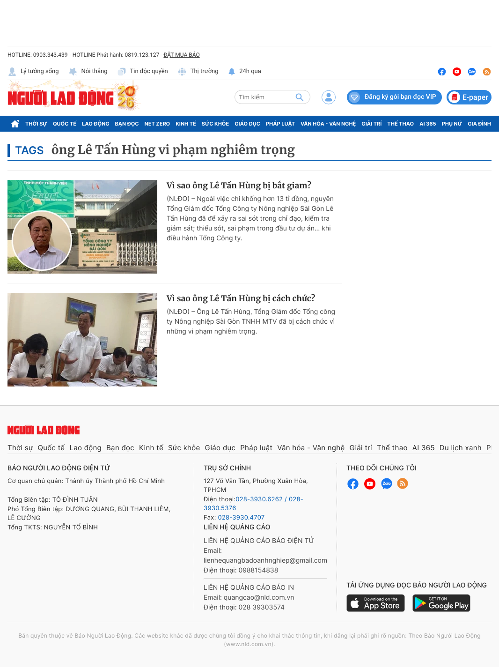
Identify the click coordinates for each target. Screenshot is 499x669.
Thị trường (198, 71)
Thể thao (400, 123)
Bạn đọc (127, 123)
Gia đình (479, 123)
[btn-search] (300, 97)
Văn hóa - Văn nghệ (328, 123)
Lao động (96, 123)
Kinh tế (186, 123)
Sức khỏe (215, 123)
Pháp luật (280, 123)
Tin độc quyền (142, 71)
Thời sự (36, 123)
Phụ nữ (452, 123)
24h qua (244, 71)
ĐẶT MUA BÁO (181, 55)
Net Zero (157, 123)
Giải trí (371, 123)
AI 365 (427, 123)
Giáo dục (247, 123)
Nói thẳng (88, 71)
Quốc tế (64, 123)
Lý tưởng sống (33, 71)
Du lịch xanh (461, 447)
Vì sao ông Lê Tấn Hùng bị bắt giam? (239, 185)
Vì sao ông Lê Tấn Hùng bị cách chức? (241, 298)
